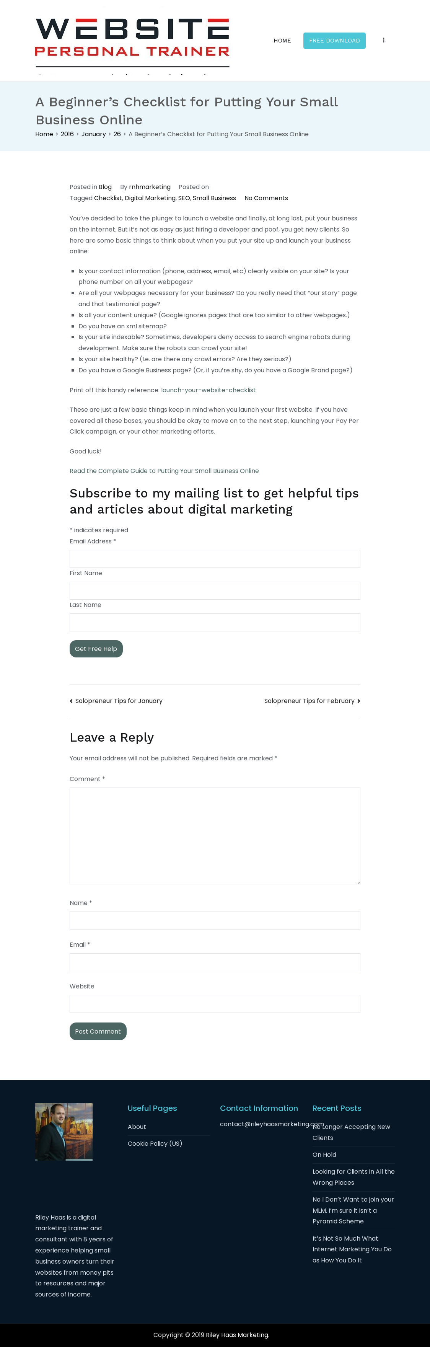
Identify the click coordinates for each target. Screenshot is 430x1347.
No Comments (266, 198)
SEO (184, 198)
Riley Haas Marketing (237, 1335)
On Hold (324, 1154)
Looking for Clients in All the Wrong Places (354, 1177)
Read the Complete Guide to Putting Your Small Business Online (164, 470)
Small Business (214, 198)
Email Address (93, 541)
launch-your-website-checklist (208, 390)
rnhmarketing (150, 187)
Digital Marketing (150, 198)
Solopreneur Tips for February (309, 700)
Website (82, 986)
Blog (105, 187)
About (137, 1126)
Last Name (85, 604)
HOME (282, 40)
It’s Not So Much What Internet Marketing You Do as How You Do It (352, 1249)
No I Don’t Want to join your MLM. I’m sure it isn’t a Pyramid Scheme (353, 1210)
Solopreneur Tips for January (119, 700)
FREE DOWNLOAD (334, 40)
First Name (86, 573)
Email (80, 944)
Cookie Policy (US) (155, 1143)
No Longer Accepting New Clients (351, 1132)
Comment (87, 779)
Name (81, 903)
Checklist (108, 198)
